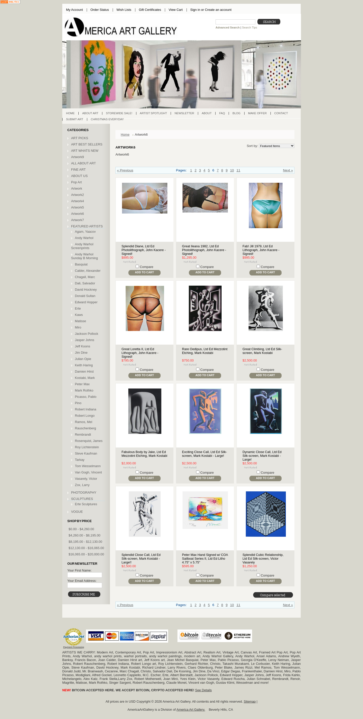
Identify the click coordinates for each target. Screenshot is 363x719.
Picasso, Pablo (85, 397)
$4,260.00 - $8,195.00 (84, 535)
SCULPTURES (82, 499)
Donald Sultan (85, 296)
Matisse (80, 321)
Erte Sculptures (86, 504)
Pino (78, 403)
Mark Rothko (84, 390)
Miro (78, 327)
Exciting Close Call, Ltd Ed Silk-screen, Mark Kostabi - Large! (204, 454)
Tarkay (79, 460)
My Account (74, 10)
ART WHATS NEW (84, 151)
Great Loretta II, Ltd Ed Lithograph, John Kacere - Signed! (140, 352)
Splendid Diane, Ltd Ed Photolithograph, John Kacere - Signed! (144, 250)
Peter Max (82, 384)
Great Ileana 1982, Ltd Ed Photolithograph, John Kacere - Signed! (204, 250)
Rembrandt (83, 434)
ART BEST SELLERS (86, 144)
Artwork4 (77, 201)
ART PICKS (79, 138)
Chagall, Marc (85, 277)
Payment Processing (73, 647)
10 (232, 170)
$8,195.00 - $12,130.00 (85, 542)
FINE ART (78, 169)
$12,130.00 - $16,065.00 (86, 548)
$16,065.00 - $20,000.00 (86, 554)
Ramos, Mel (83, 422)
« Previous (125, 170)
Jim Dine (81, 352)
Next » (288, 170)
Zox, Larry (82, 485)
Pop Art (76, 182)
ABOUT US (79, 176)
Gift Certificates (150, 10)
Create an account (218, 10)
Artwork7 (77, 220)
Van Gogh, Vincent (88, 472)
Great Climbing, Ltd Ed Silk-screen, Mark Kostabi (262, 351)
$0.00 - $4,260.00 (81, 529)
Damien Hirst (84, 371)
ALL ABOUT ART (83, 163)
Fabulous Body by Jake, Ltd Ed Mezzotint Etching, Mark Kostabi (144, 454)
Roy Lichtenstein (87, 447)
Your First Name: (79, 570)
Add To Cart (144, 272)
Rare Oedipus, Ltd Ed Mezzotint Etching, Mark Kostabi (204, 351)
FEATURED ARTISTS (87, 226)
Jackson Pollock (86, 334)
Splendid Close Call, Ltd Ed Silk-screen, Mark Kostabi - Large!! (141, 558)
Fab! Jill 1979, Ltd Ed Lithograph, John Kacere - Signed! (261, 250)
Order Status (99, 10)
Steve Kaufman (86, 453)
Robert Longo (85, 415)
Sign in (195, 10)
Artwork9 (77, 157)
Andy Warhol (84, 238)
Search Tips (249, 27)
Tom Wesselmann (88, 466)
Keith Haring (84, 365)
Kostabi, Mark (85, 378)
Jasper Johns (84, 340)
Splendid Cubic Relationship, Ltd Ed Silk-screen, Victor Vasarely (263, 558)
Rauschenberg (85, 428)
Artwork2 (77, 195)
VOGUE (77, 512)
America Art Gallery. (190, 709)
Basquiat (81, 264)
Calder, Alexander (88, 271)
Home (125, 134)
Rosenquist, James (89, 441)
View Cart (176, 10)
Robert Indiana (85, 409)
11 (238, 170)
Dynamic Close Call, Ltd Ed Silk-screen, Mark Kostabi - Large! (262, 455)
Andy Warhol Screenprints (82, 246)
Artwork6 (77, 214)
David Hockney (86, 289)
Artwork (76, 188)
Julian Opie (83, 359)
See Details (203, 690)
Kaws (79, 315)
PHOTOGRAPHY (83, 492)
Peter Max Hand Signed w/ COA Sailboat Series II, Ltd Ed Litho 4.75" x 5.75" (205, 558)
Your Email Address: (82, 581)
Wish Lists (123, 10)
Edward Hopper (86, 302)
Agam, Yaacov (85, 231)
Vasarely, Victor (86, 479)
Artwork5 (77, 207)
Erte (78, 308)
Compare (146, 267)
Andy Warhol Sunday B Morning (84, 256)
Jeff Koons (82, 346)
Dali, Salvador (85, 283)
